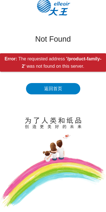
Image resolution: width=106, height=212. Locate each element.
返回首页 (53, 88)
